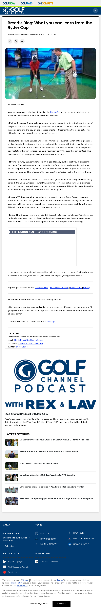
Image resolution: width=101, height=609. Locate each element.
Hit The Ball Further (59, 287)
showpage (50, 321)
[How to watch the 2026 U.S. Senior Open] (11, 466)
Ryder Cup (55, 112)
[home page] (14, 10)
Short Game (76, 287)
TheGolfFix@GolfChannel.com (28, 340)
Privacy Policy (16, 583)
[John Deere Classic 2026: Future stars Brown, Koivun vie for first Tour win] (11, 442)
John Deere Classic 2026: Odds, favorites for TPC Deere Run (48, 475)
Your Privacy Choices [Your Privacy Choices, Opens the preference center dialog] (39, 604)
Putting (86, 287)
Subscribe (9, 546)
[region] (50, 592)
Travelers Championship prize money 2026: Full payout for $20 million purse (56, 498)
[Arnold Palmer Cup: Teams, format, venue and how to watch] (11, 454)
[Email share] (22, 41)
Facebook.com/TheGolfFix (30, 343)
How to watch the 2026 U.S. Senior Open (39, 463)
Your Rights (22, 586)
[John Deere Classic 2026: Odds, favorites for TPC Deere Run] (11, 477)
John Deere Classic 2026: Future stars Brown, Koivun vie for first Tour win (54, 440)
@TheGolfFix (22, 346)
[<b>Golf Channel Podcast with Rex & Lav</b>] (50, 384)
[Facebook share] (10, 41)
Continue (61, 604)
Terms (60, 580)
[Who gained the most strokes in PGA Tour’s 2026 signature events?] (11, 489)
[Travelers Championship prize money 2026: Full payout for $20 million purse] (11, 501)
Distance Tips (41, 287)
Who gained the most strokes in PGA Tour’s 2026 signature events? (52, 487)
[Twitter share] (16, 41)
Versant (25, 580)
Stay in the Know (11, 533)
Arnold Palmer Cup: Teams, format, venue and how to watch (49, 451)
